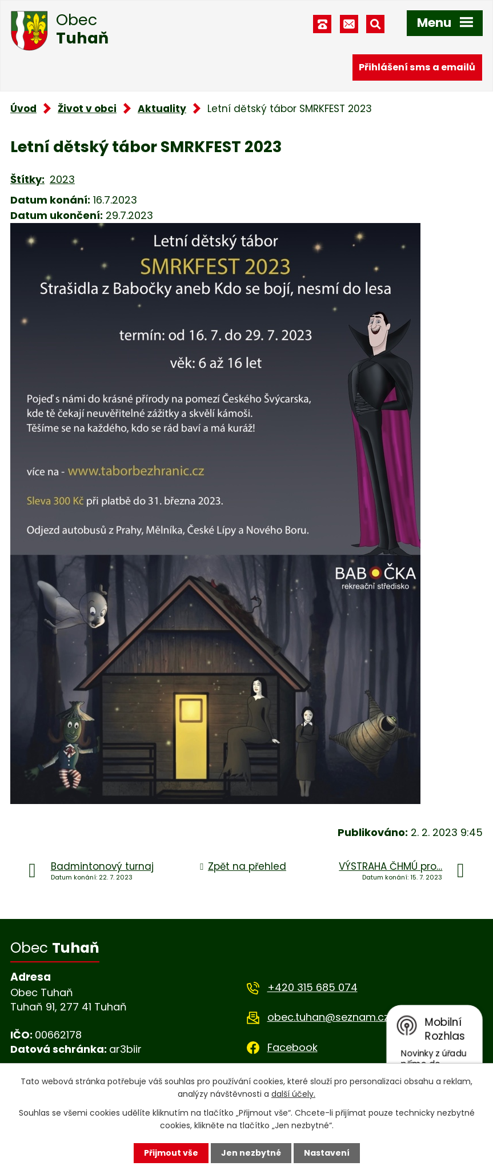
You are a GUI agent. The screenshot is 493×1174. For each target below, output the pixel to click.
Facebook (292, 1047)
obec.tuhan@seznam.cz (328, 1017)
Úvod (23, 109)
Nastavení (327, 1153)
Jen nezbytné (251, 1153)
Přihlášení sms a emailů (417, 67)
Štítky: (27, 179)
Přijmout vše (171, 1153)
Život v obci (87, 109)
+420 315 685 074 (312, 987)
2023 (62, 179)
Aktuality (162, 109)
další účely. (293, 1094)
